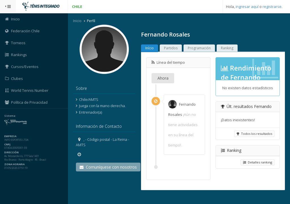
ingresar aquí (247, 6)
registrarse (272, 6)
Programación (199, 48)
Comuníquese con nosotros (108, 167)
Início (149, 48)
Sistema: (10, 116)
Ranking (227, 48)
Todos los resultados (254, 133)
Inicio (77, 20)
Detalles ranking (257, 162)
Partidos (171, 48)
